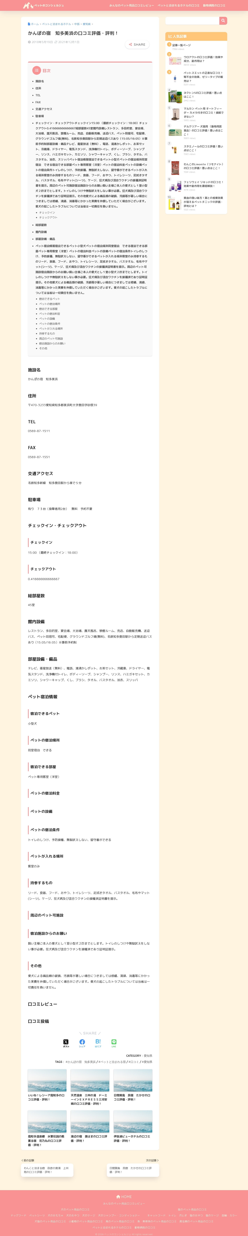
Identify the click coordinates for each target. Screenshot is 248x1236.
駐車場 (39, 114)
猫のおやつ (196, 1213)
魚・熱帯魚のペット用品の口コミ (157, 1219)
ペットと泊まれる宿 (113, 1060)
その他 (43, 346)
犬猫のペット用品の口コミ (50, 1219)
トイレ (172, 1213)
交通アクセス (43, 107)
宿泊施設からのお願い (52, 341)
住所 (38, 86)
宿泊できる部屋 (48, 307)
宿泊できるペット (49, 297)
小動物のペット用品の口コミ (86, 1219)
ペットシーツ (37, 1213)
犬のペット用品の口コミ (75, 1207)
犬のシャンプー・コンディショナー (119, 1213)
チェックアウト (48, 215)
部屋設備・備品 (45, 237)
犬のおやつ (72, 1213)
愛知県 (148, 1054)
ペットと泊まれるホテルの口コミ (179, 5)
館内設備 (41, 230)
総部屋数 (41, 223)
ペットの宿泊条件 (49, 322)
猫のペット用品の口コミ (192, 1207)
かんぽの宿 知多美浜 (82, 1060)
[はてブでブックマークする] (98, 1042)
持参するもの (47, 332)
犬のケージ (88, 1213)
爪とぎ (183, 1213)
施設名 (39, 79)
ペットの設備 (47, 317)
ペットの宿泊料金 (49, 312)
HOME (124, 1195)
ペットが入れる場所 (51, 327)
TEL (38, 93)
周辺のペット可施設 (51, 337)
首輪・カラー (229, 1213)
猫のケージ (212, 1213)
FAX (38, 100)
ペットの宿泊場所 (49, 302)
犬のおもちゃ (55, 1213)
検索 (223, 21)
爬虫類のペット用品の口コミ (196, 1219)
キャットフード (156, 1213)
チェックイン (47, 211)
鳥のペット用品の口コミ (120, 1219)
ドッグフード (18, 1213)
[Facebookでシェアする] (82, 1042)
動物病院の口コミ (214, 5)
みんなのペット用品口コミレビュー (131, 5)
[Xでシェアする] (66, 1042)
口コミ (135, 1060)
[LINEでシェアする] (114, 1042)
